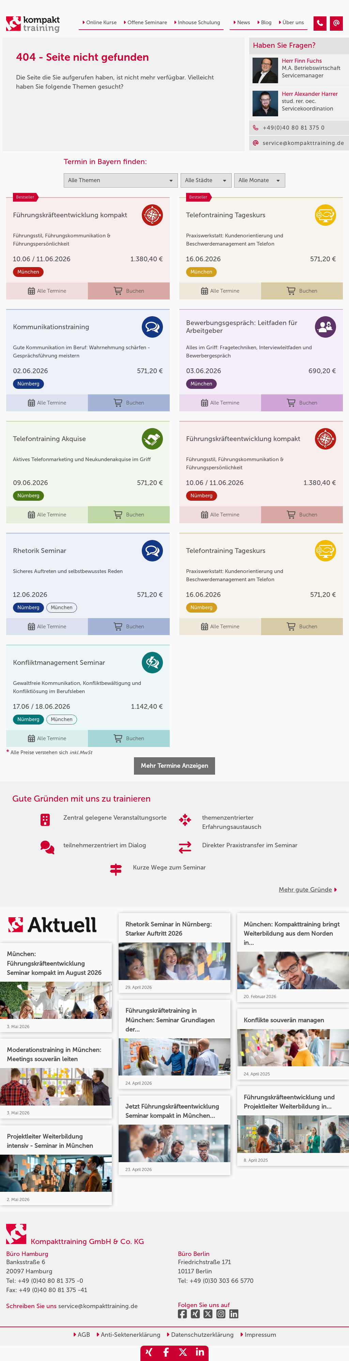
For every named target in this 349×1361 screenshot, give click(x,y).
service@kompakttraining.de (98, 1306)
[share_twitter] (183, 1353)
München (28, 272)
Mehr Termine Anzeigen (174, 766)
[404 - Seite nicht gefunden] (320, 23)
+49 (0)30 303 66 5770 (221, 1281)
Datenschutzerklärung (200, 1334)
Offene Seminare (145, 22)
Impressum (258, 1334)
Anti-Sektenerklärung (128, 1334)
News (241, 22)
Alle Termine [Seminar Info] (47, 291)
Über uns (291, 22)
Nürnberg (28, 384)
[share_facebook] (165, 1353)
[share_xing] (148, 1353)
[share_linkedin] (200, 1353)
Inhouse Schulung (197, 22)
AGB (81, 1334)
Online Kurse (99, 22)
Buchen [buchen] (128, 291)
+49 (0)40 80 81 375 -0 (50, 1281)
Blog (264, 22)
